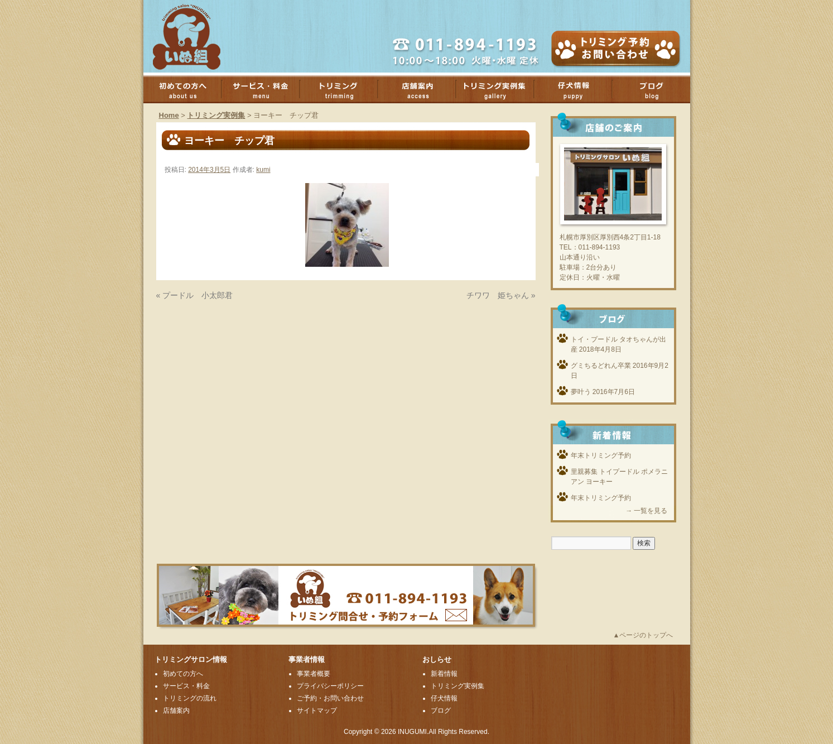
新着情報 (444, 674)
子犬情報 (578, 89)
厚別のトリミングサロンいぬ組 (196, 36)
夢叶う (581, 392)
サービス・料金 (266, 89)
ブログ (656, 89)
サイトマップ (317, 710)
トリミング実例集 (500, 89)
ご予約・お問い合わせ (330, 698)
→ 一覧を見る (646, 511)
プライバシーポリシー (330, 686)
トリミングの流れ (189, 698)
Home (169, 115)
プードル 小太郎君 (197, 295)
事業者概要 (313, 674)
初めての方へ (188, 89)
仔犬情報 (444, 698)
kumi (263, 170)
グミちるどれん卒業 (601, 365)
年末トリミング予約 (601, 455)
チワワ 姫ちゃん (497, 295)
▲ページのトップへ (643, 635)
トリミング (344, 89)
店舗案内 (422, 89)
